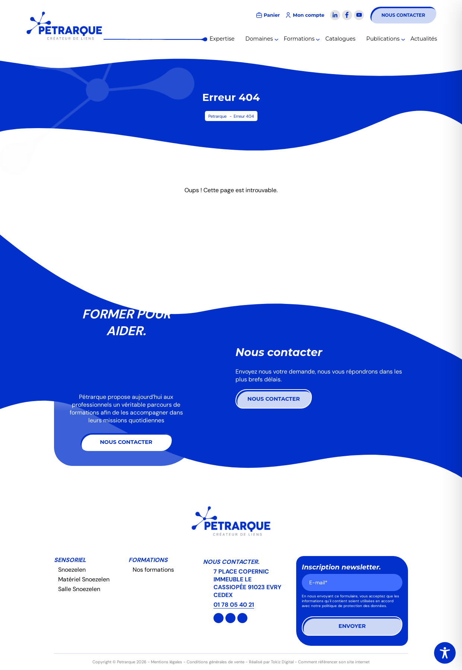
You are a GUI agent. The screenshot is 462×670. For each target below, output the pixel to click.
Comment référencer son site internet (334, 661)
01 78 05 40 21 (233, 605)
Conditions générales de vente (215, 661)
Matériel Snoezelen (84, 579)
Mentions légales (166, 661)
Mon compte (309, 15)
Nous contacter (403, 15)
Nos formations (153, 570)
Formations (299, 38)
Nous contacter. (231, 562)
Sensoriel (70, 560)
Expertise (222, 38)
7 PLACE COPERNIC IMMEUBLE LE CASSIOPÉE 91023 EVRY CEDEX (247, 583)
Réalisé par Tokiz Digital (271, 661)
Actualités (424, 38)
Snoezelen (72, 570)
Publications (383, 38)
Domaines (259, 38)
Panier (272, 15)
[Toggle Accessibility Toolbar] (444, 652)
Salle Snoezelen (79, 589)
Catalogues (340, 38)
